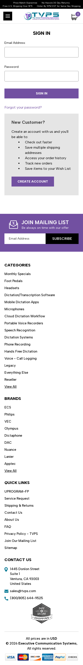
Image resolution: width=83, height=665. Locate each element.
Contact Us (13, 513)
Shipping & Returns (19, 506)
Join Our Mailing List (20, 541)
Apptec (10, 464)
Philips (9, 414)
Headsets (11, 288)
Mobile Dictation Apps (21, 302)
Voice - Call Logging (20, 358)
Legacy (10, 366)
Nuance (10, 450)
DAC (8, 443)
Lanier (9, 457)
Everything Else (16, 373)
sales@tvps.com (23, 591)
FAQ (7, 527)
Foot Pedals (13, 281)
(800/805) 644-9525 (26, 598)
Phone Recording (17, 344)
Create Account (32, 181)
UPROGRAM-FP (16, 491)
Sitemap (10, 548)
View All (10, 387)
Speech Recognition (19, 330)
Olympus (11, 428)
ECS (7, 407)
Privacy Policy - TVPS (21, 534)
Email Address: (15, 43)
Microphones (14, 309)
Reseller (10, 380)
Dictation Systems (18, 337)
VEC (7, 421)
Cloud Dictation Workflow (24, 316)
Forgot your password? (23, 107)
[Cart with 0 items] (75, 17)
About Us (11, 520)
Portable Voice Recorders (23, 323)
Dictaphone (13, 436)
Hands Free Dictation (20, 351)
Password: (11, 67)
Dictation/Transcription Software (29, 295)
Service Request (16, 499)
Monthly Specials (17, 274)
